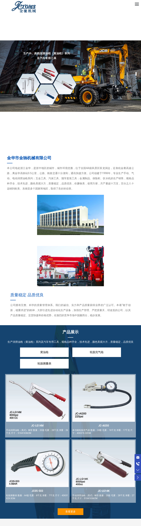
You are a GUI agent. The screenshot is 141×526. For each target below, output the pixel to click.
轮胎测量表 (44, 363)
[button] (136, 74)
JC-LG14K (103, 490)
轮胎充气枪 (97, 352)
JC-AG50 (103, 425)
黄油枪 (44, 352)
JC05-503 (37, 490)
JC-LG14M (37, 425)
